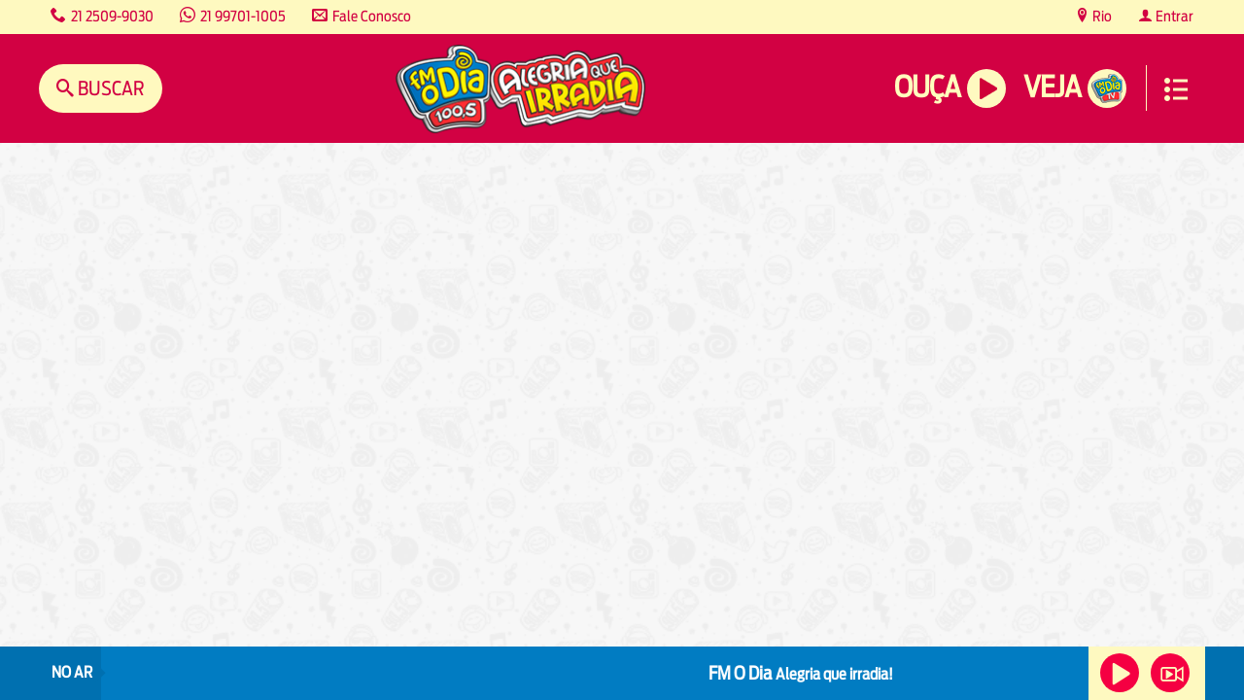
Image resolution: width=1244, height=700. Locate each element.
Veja (1052, 87)
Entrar (1173, 16)
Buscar (109, 88)
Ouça (927, 87)
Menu (1176, 89)
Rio (1100, 16)
